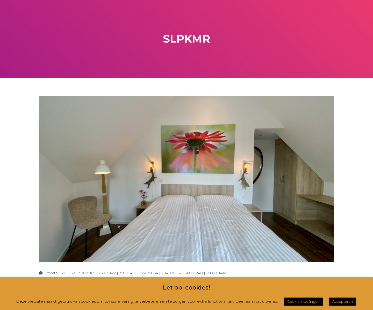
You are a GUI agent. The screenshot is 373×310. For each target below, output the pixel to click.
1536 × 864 (149, 273)
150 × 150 (67, 273)
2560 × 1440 (216, 273)
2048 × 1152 (171, 273)
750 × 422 (107, 273)
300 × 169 (86, 273)
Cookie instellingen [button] (303, 301)
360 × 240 (194, 273)
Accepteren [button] (342, 301)
